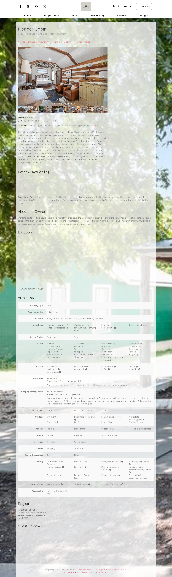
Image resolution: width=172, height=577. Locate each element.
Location (57, 42)
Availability (97, 15)
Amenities (68, 42)
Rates (79, 42)
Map (74, 15)
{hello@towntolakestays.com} (110, 570)
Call (116, 6)
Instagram (82, 572)
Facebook (69, 572)
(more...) (95, 125)
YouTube (103, 572)
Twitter (93, 572)
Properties (50, 15)
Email (127, 6)
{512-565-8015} (85, 570)
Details (31, 42)
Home (27, 15)
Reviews (122, 15)
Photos (21, 42)
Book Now (144, 6)
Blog (143, 15)
